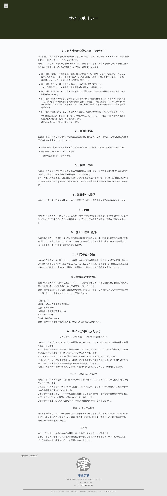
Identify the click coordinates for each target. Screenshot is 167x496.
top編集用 (24, 456)
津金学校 (83, 464)
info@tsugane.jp (87, 485)
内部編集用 (33, 456)
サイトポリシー (110, 491)
